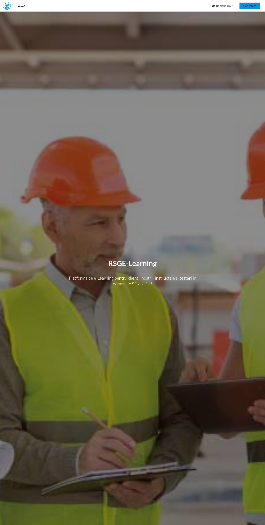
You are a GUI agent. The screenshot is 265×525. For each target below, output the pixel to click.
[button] (222, 6)
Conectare (249, 6)
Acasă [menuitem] (22, 6)
